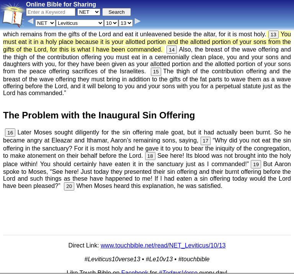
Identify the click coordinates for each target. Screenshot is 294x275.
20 (69, 186)
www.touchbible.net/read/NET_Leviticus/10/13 (163, 245)
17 (206, 141)
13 (273, 34)
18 (150, 156)
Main (229, 254)
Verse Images (139, 269)
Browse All (108, 269)
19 (256, 164)
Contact (83, 269)
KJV (243, 254)
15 (156, 71)
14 (172, 50)
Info (66, 269)
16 (10, 133)
